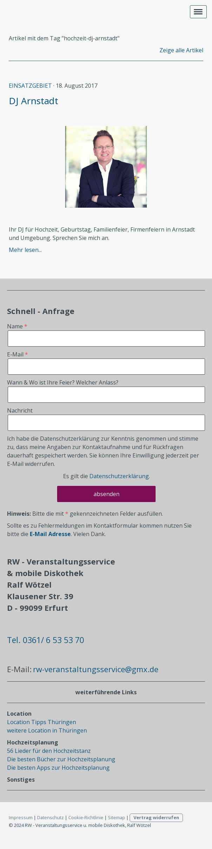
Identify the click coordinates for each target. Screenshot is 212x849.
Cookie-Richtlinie (85, 817)
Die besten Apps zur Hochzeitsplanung (58, 767)
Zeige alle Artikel (181, 50)
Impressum (21, 817)
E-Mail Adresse (50, 534)
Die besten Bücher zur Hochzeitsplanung (61, 759)
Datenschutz (50, 817)
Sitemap (116, 817)
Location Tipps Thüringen (41, 722)
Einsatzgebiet (30, 85)
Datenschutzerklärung (119, 476)
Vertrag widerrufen (156, 817)
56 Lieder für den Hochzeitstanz (49, 751)
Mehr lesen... (25, 250)
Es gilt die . (106, 476)
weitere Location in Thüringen (47, 730)
